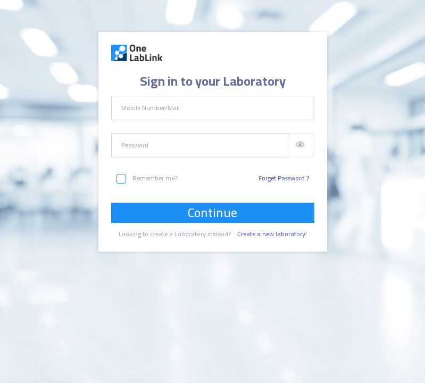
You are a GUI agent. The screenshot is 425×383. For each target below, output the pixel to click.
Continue (212, 213)
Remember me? (146, 178)
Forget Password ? (284, 178)
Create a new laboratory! (272, 234)
